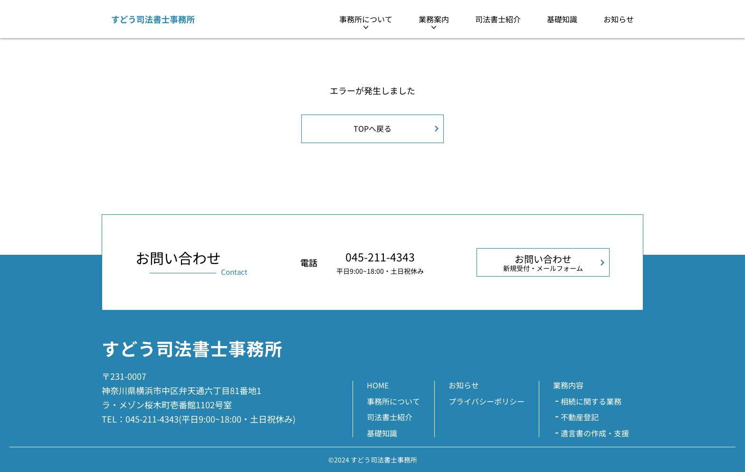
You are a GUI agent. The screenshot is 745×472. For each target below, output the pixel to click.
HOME (378, 385)
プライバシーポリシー (487, 401)
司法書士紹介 (498, 19)
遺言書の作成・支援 (595, 433)
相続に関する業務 (591, 401)
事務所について (365, 19)
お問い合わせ (543, 262)
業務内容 (568, 385)
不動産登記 (580, 417)
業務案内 (434, 19)
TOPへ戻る (372, 128)
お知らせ (618, 19)
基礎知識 (562, 19)
